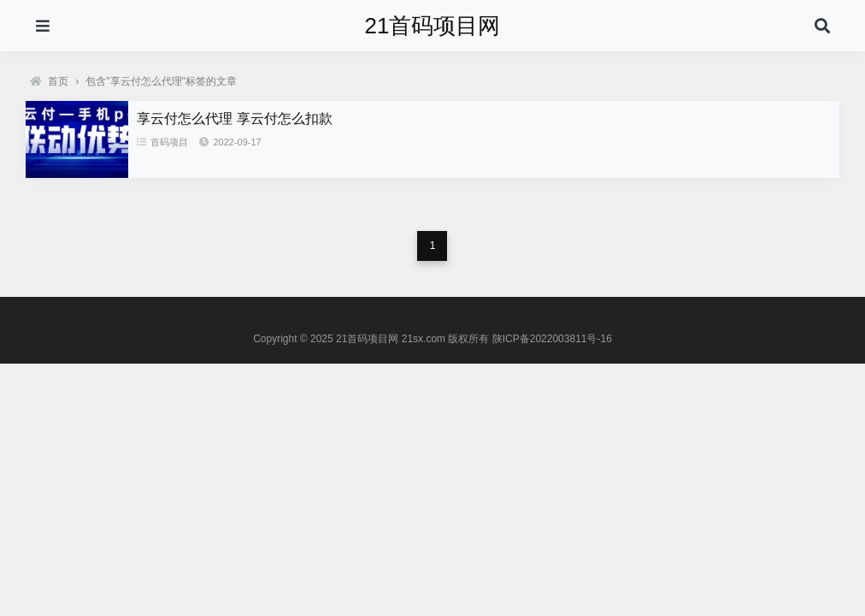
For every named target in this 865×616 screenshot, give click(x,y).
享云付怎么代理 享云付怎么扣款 (234, 118)
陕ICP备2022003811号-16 (552, 339)
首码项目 (162, 142)
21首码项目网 (433, 25)
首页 (49, 81)
